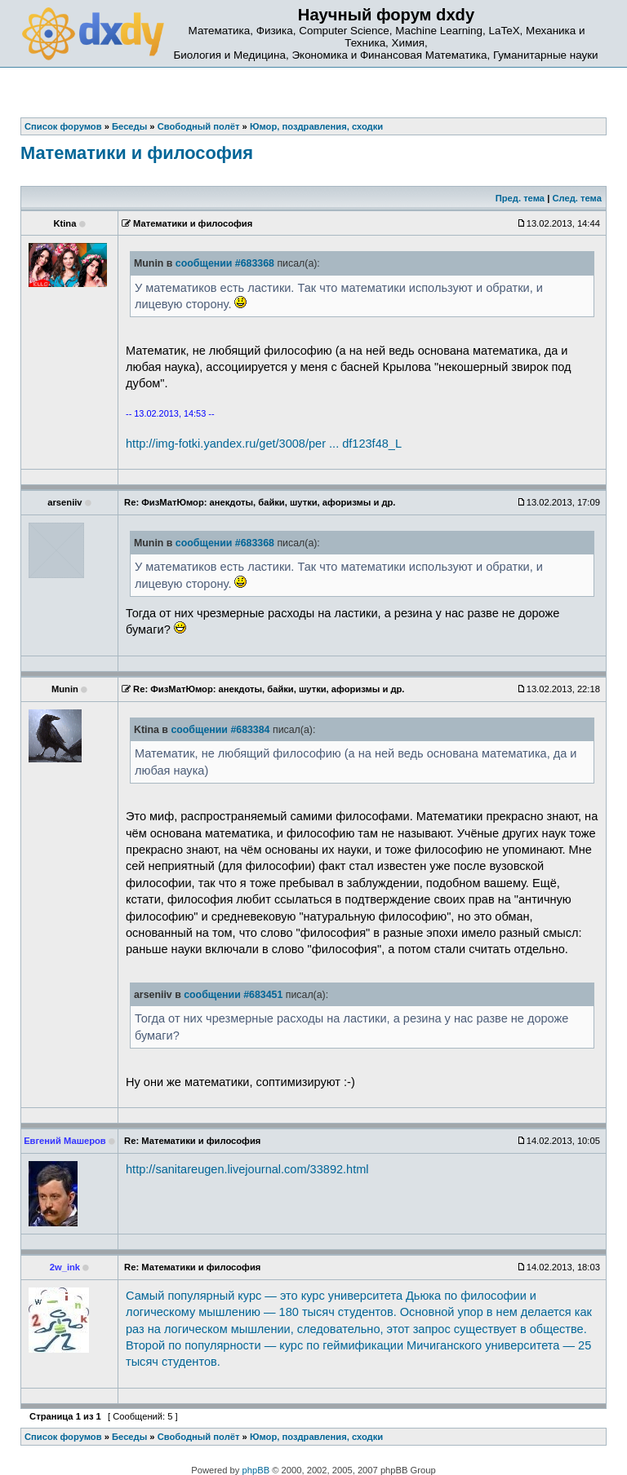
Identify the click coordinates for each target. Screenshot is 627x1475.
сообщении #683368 (225, 263)
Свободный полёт (199, 1437)
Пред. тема (520, 198)
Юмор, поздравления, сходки (316, 1437)
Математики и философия (136, 153)
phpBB (256, 1470)
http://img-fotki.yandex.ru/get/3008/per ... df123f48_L (264, 443)
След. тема (576, 198)
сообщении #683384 (220, 729)
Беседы (129, 1437)
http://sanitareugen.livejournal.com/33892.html (247, 1169)
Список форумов (63, 1437)
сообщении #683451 (233, 994)
